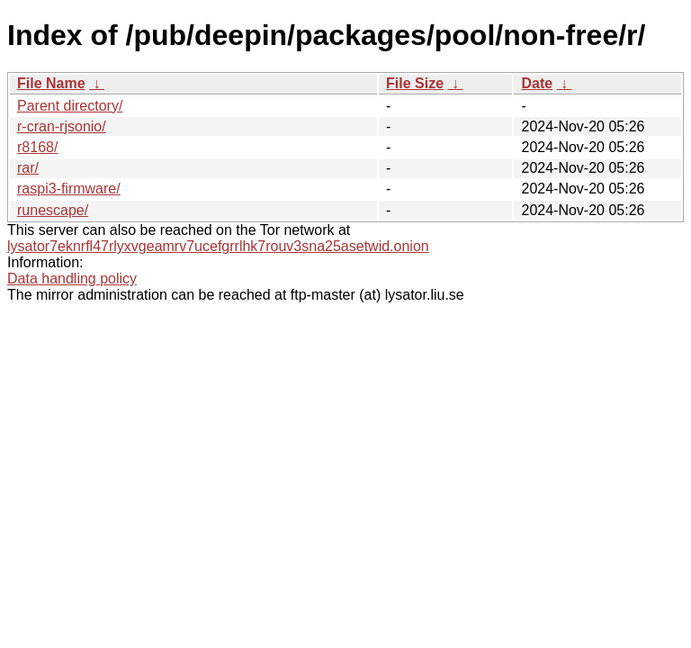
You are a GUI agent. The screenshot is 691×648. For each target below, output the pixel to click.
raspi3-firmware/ (69, 188)
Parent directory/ (69, 105)
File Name (51, 83)
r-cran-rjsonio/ (61, 126)
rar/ (28, 168)
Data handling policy (72, 278)
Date (536, 83)
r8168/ (37, 147)
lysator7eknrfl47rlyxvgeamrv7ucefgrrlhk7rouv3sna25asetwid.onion (218, 246)
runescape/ (52, 210)
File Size (415, 83)
